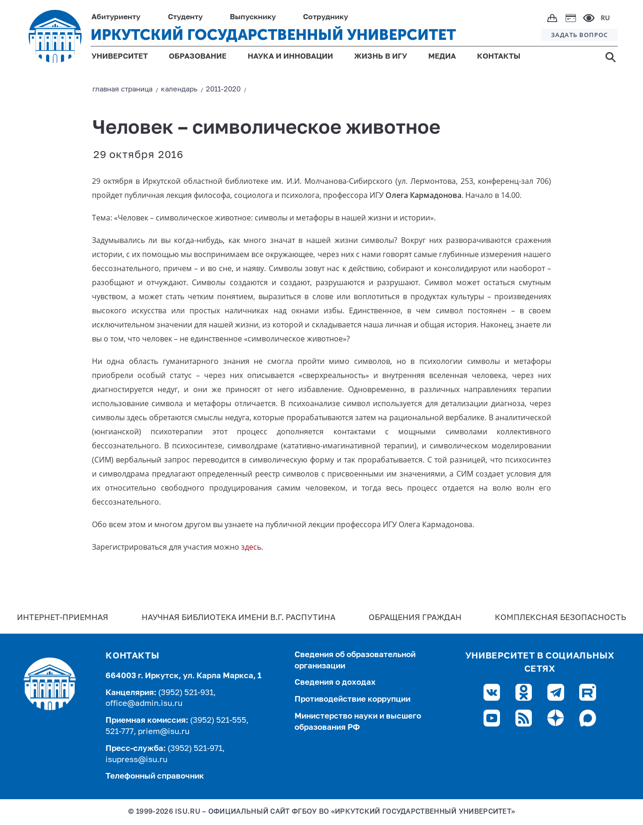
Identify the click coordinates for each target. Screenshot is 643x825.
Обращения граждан (415, 618)
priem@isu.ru (163, 732)
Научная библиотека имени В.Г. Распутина (238, 618)
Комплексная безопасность (560, 618)
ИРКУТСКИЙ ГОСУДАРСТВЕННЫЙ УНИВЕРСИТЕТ (273, 35)
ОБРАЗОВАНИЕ (198, 57)
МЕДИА (442, 57)
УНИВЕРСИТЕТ (119, 57)
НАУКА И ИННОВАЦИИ (290, 57)
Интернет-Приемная (62, 618)
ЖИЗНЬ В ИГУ (380, 57)
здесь (251, 547)
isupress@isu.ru (136, 760)
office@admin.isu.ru (144, 704)
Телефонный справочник (155, 776)
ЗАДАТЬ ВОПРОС (579, 34)
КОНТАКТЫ (499, 57)
